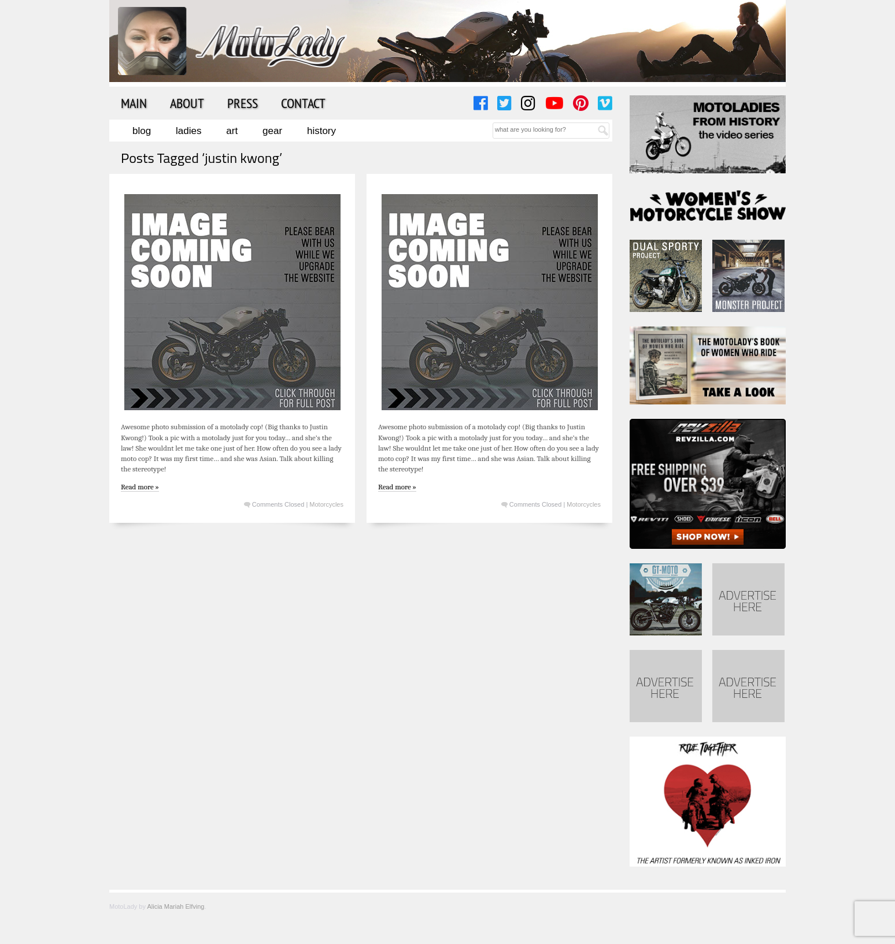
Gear (272, 130)
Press (242, 103)
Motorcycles (326, 504)
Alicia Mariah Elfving (175, 906)
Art (232, 130)
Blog (141, 130)
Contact (303, 103)
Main (134, 103)
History (321, 130)
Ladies (188, 130)
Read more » (140, 486)
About (187, 103)
